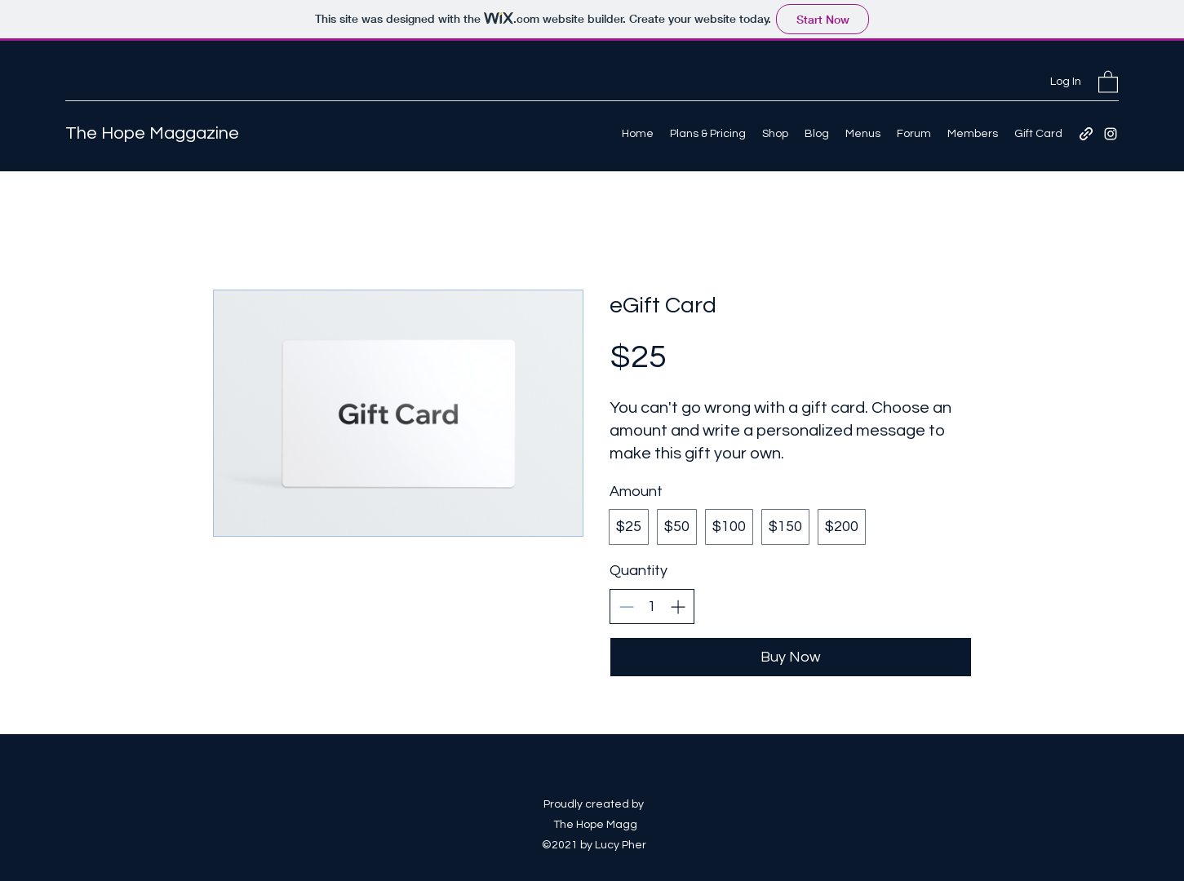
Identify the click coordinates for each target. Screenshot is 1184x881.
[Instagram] (1110, 134)
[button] (1108, 81)
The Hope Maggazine (152, 133)
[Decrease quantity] (626, 606)
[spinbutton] (652, 606)
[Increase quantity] (678, 606)
